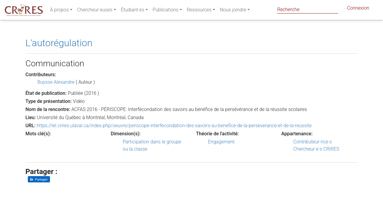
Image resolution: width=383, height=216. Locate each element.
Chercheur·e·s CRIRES (316, 149)
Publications (165, 11)
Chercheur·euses (95, 11)
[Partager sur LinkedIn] (39, 179)
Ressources (199, 11)
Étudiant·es (132, 11)
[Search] (307, 9)
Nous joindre (233, 11)
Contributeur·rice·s (312, 142)
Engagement (221, 142)
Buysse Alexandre (56, 82)
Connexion (358, 9)
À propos (59, 11)
